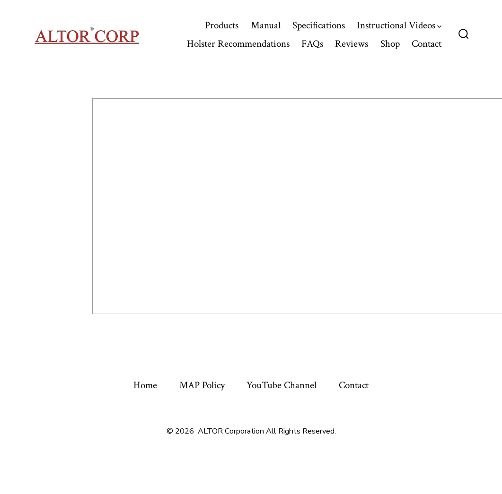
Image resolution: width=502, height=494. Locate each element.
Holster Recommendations (238, 43)
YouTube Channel (282, 385)
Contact (426, 43)
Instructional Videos (399, 25)
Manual (266, 25)
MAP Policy (202, 385)
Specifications (318, 25)
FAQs (312, 43)
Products (221, 25)
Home (145, 385)
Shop (390, 43)
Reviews (351, 43)
